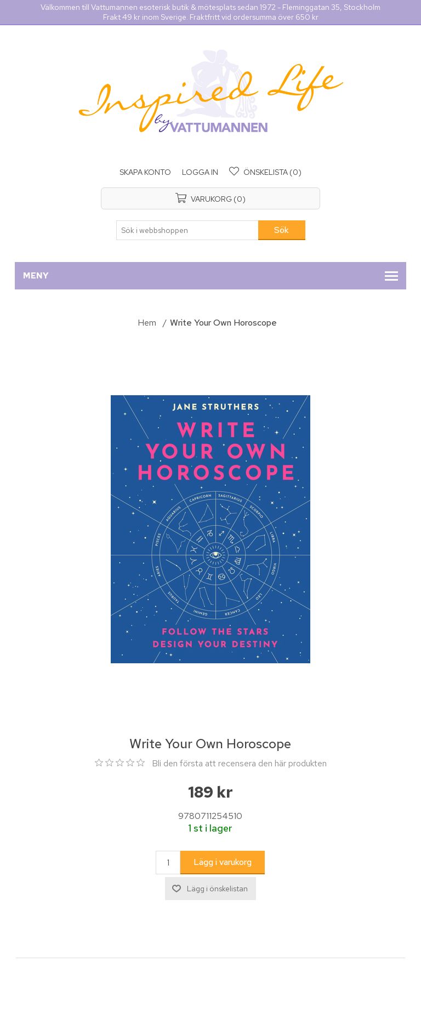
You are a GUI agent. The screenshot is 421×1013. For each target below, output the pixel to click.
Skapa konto (145, 172)
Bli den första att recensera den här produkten (239, 763)
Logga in (200, 172)
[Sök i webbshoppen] (187, 230)
